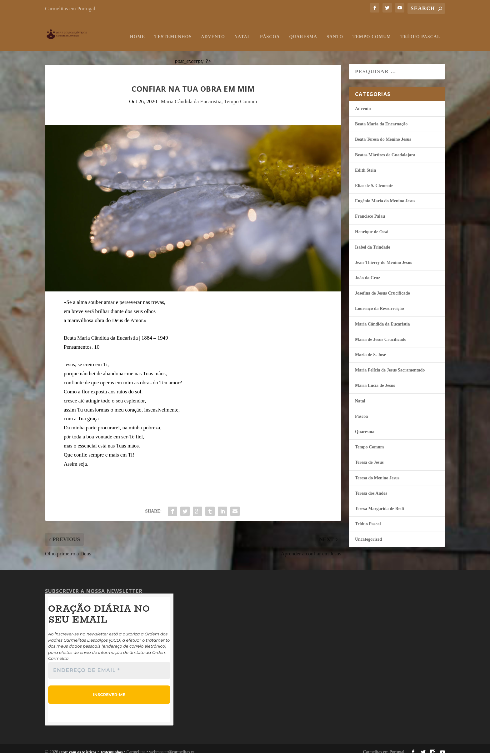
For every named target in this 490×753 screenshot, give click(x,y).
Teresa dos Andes (371, 487)
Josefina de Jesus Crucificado (382, 287)
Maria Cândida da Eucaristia (191, 95)
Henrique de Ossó (371, 225)
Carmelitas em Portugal (70, 9)
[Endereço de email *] (109, 664)
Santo (335, 30)
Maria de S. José (370, 348)
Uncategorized (368, 533)
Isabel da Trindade (372, 241)
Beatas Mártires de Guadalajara (385, 148)
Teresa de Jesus (369, 456)
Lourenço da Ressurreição (379, 302)
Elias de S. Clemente (374, 179)
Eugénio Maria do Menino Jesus (385, 194)
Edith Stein (365, 164)
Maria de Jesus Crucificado (380, 333)
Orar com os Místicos (78, 745)
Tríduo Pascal (420, 30)
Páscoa (270, 30)
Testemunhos (173, 30)
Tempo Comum (371, 30)
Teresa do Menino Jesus (377, 471)
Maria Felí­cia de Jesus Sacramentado (390, 363)
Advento (213, 30)
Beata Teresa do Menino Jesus (383, 133)
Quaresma (303, 30)
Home (137, 30)
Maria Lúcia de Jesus (375, 379)
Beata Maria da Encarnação (381, 117)
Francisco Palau (370, 210)
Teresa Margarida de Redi (379, 502)
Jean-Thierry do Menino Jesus (383, 256)
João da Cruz (367, 271)
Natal (242, 30)
